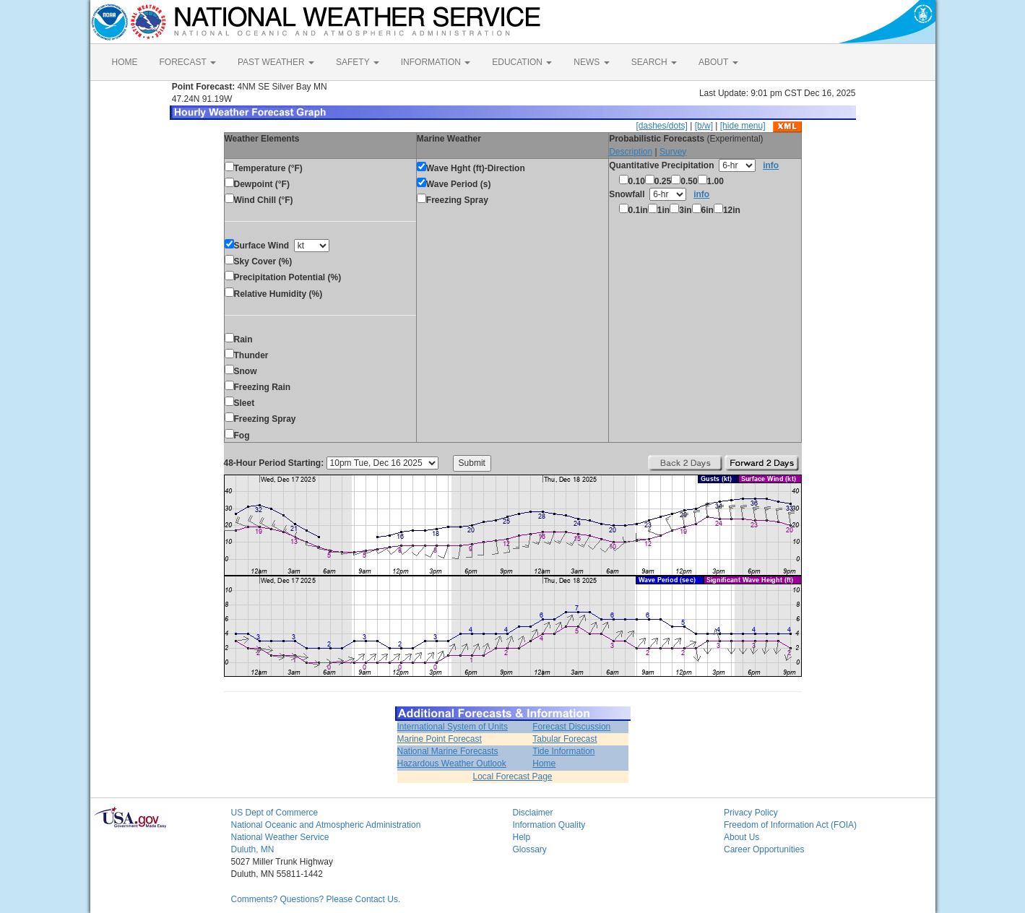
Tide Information (563, 751)
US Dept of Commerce (275, 813)
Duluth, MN (252, 849)
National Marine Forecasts (447, 751)
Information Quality (549, 825)
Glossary (530, 849)
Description (630, 152)
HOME (125, 62)
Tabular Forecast (564, 739)
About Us (741, 837)
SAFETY (357, 62)
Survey (672, 152)
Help (522, 837)
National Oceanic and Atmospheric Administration (326, 825)
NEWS (591, 62)
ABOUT (718, 62)
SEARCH (654, 62)
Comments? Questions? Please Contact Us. (316, 899)
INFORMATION (435, 62)
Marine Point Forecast (439, 739)
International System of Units (452, 727)
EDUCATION (522, 62)
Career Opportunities (764, 849)
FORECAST (188, 62)
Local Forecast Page (512, 776)
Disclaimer (533, 813)
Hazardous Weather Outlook (451, 763)
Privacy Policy (751, 813)
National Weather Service (280, 837)
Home (543, 763)
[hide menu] (743, 126)
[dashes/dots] (661, 126)
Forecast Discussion (571, 727)
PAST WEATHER (276, 62)
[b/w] (704, 126)
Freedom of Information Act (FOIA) (790, 825)
